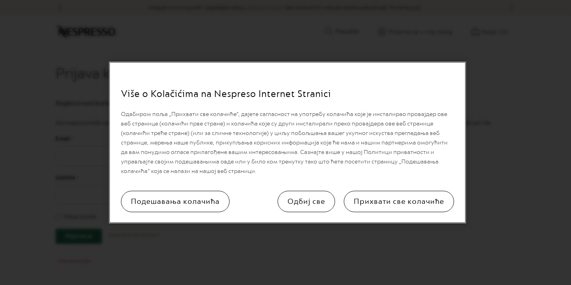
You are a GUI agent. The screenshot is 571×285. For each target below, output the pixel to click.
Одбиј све (306, 201)
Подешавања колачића (175, 201)
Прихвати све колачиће (399, 201)
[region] (287, 142)
